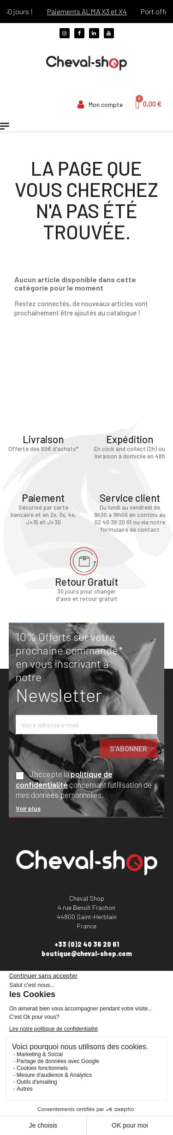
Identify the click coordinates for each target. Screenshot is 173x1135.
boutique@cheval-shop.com (87, 953)
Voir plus (28, 808)
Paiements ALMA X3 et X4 (98, 11)
